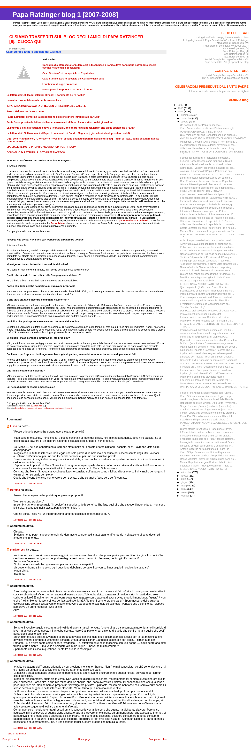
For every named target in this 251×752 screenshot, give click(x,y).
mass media (43, 408)
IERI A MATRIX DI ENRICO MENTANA (201, 191)
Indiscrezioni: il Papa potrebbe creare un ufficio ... (206, 370)
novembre (186, 118)
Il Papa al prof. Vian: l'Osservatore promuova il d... (207, 366)
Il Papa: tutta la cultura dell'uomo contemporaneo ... (208, 432)
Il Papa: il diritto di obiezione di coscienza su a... (206, 270)
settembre (186, 472)
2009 (181, 105)
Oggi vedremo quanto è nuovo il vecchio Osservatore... (210, 340)
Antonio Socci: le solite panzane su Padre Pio (204, 449)
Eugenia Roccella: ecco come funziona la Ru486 (206, 161)
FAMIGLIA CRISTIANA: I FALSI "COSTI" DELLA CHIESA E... (213, 174)
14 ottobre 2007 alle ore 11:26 (27, 484)
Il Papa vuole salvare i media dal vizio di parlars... (206, 164)
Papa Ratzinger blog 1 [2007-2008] (65, 14)
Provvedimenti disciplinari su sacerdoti (200, 314)
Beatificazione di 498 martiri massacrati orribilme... (207, 290)
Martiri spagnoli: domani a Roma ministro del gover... (208, 346)
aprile (184, 489)
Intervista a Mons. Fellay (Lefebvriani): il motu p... (206, 465)
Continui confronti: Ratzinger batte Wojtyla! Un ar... (207, 409)
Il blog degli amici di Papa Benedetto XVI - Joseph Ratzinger (216, 40)
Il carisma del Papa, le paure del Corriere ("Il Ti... (206, 380)
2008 (181, 108)
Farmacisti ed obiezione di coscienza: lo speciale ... (207, 201)
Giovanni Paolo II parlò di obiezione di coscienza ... (207, 184)
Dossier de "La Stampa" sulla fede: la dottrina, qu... (207, 204)
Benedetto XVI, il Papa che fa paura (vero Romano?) (208, 360)
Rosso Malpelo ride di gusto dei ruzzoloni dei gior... (207, 217)
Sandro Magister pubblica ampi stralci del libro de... (207, 399)
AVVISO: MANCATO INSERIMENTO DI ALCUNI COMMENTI (213, 138)
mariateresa (17, 549)
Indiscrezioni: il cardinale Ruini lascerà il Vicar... (205, 317)
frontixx (15, 489)
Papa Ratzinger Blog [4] (236, 51)
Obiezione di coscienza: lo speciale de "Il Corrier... (207, 221)
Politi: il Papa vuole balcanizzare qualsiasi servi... (206, 240)
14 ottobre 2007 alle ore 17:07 (27, 520)
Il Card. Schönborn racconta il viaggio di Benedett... (207, 250)
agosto (185, 475)
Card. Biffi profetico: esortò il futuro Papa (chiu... (206, 452)
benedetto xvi (21, 408)
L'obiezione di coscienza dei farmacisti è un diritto (206, 247)
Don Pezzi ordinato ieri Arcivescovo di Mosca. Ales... (208, 310)
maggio (185, 485)
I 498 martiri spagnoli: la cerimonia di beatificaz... (206, 300)
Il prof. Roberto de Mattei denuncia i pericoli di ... (206, 194)
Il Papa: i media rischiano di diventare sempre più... (207, 214)
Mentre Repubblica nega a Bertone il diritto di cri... (207, 462)
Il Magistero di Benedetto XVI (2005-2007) (225, 45)
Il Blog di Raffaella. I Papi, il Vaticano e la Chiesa (222, 37)
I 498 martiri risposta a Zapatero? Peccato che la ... (207, 350)
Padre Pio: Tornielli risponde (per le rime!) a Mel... (206, 320)
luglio (184, 479)
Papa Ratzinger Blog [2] (236, 56)
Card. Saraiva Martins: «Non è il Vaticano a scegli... (207, 128)
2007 (181, 111)
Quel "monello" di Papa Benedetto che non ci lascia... (209, 135)
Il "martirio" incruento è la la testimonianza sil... (205, 304)
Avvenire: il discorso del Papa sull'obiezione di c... (207, 171)
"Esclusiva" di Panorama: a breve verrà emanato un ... (209, 263)
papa (51, 408)
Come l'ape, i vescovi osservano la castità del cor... (207, 167)
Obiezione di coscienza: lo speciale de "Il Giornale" (207, 224)
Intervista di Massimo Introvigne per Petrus (203, 211)
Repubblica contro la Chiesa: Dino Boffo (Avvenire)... (208, 402)
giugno (185, 482)
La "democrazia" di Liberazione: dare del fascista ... (207, 187)
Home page (84, 739)
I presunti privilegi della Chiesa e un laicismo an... (206, 445)
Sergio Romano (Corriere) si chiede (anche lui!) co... (208, 406)
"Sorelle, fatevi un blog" (192, 307)
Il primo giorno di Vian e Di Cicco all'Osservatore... (207, 373)
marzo (184, 492)
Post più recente (11, 739)
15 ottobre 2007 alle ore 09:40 (27, 728)
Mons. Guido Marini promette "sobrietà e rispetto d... (208, 383)
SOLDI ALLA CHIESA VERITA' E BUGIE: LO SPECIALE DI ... (213, 363)
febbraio (185, 495)
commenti (32, 408)
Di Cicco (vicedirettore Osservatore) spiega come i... (208, 343)
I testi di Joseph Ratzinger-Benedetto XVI (226, 59)
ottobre (185, 121)
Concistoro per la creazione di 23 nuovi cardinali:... (207, 297)
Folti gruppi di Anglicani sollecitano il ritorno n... (205, 260)
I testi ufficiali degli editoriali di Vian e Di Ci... (204, 336)
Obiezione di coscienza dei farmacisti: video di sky (207, 148)
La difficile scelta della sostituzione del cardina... (206, 177)
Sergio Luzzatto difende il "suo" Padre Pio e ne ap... (208, 228)
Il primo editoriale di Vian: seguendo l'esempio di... (207, 353)
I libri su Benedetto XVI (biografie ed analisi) (224, 78)
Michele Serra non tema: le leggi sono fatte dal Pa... (208, 231)
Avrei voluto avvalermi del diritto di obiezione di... (206, 244)
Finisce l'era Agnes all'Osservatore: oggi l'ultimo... (206, 392)
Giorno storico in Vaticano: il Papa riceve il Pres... (206, 429)
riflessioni (67, 408)
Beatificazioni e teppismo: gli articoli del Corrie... (206, 277)
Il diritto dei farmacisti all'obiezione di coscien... (205, 157)
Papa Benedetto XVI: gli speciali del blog (226, 62)
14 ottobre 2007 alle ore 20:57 (27, 616)
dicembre (186, 115)
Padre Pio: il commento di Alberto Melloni (202, 376)
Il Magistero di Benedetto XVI (232, 43)
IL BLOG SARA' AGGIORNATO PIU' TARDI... (204, 284)
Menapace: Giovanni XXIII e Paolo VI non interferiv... (208, 141)
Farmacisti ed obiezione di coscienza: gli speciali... (207, 207)
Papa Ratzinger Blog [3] (236, 54)
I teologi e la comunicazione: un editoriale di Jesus (207, 442)
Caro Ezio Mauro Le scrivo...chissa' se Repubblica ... (208, 181)
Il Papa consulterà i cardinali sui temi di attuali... (205, 435)
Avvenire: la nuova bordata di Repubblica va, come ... (209, 455)
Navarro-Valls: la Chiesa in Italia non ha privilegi (206, 267)
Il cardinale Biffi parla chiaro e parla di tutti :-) (204, 419)
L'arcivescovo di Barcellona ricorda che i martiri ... (207, 330)
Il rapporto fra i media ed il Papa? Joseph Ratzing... (207, 438)
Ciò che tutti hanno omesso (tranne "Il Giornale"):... (207, 274)
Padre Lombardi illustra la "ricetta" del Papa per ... (207, 294)
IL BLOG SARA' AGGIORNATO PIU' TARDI (203, 469)
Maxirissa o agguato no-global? (197, 280)
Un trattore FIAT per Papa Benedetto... (201, 125)
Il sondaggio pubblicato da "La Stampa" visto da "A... (208, 197)
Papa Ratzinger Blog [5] (236, 48)
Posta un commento (16, 734)
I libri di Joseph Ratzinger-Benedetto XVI (226, 75)
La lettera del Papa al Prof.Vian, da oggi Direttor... (207, 356)
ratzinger (58, 408)
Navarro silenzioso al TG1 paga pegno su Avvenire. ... (209, 254)
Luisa (13, 426)
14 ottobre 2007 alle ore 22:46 (27, 655)
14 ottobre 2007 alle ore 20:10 (27, 580)
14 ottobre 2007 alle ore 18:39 (27, 543)
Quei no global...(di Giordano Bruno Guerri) (203, 287)
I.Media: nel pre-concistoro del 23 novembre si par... (208, 145)
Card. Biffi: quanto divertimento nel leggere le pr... (206, 396)
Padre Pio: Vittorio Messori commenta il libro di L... (207, 416)
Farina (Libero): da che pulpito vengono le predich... (208, 412)
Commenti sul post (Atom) (31, 746)
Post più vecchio (157, 739)
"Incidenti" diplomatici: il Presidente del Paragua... (207, 257)
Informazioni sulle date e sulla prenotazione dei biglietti (219, 91)
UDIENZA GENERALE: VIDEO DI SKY (201, 131)
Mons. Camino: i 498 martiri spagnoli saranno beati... (208, 333)
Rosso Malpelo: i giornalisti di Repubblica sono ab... (208, 459)
